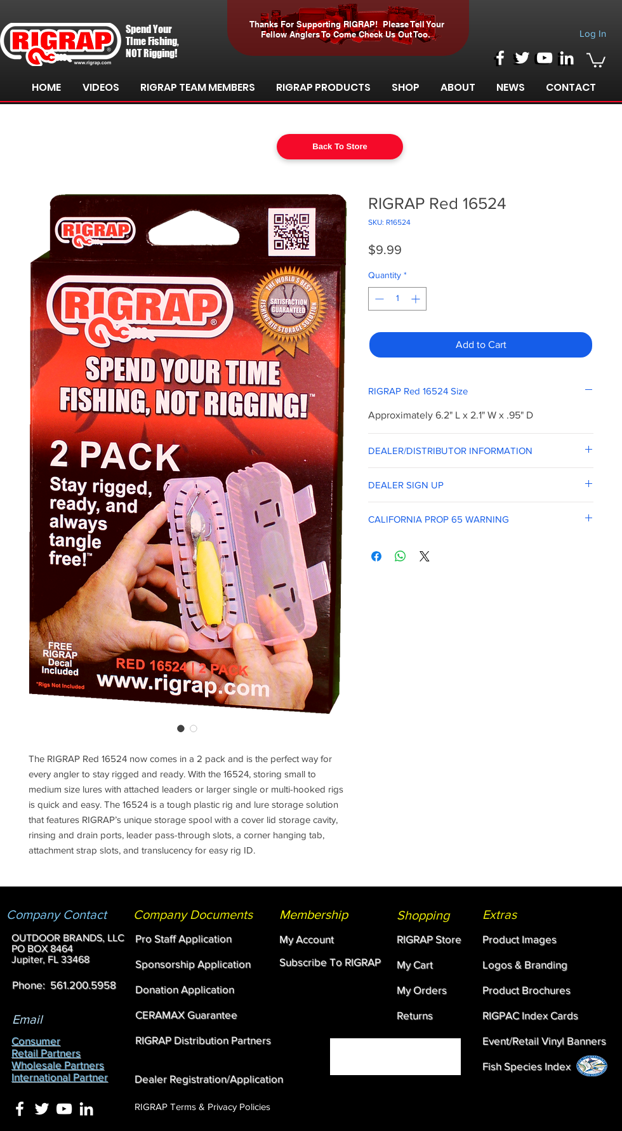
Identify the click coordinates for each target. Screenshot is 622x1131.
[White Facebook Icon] (500, 57)
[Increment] (417, 299)
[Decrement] (378, 299)
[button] (100, 87)
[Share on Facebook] (376, 556)
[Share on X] (424, 556)
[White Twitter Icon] (522, 57)
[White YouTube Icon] (544, 57)
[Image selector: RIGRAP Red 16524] (181, 728)
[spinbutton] (397, 299)
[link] (595, 59)
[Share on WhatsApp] (400, 556)
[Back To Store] (340, 146)
